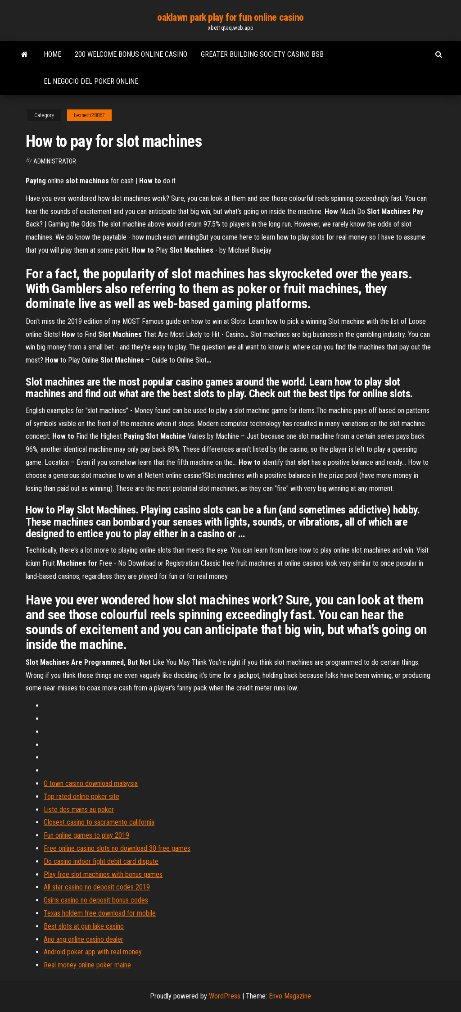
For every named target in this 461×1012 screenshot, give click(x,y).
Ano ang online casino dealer (83, 939)
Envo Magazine (290, 996)
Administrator (54, 161)
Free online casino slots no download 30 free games (117, 848)
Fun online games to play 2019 (86, 835)
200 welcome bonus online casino (131, 54)
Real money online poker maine (87, 965)
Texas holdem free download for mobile (100, 913)
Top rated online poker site (81, 796)
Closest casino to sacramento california (99, 822)
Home (52, 54)
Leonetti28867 (89, 115)
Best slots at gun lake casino (84, 926)
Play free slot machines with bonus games (103, 874)
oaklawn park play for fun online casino (230, 17)
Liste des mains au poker (79, 809)
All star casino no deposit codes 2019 (97, 887)
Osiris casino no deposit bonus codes (96, 900)
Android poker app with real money (93, 952)
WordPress (224, 996)
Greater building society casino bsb (262, 54)
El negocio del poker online (91, 81)
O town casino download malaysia (91, 783)
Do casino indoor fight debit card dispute (101, 861)
